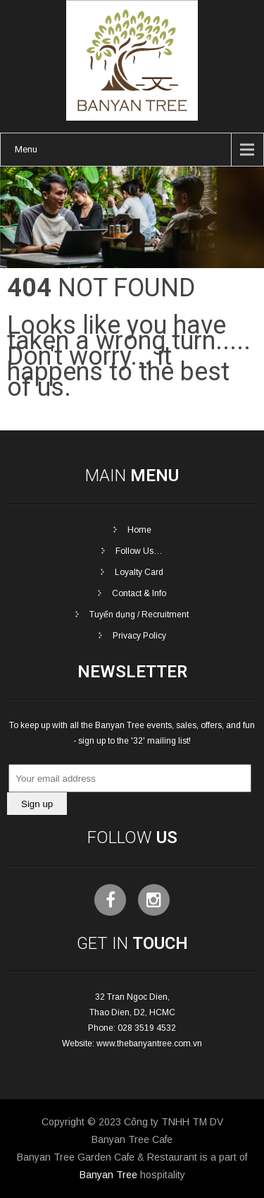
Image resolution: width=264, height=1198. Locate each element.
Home (139, 530)
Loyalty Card (139, 572)
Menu (26, 149)
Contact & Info (139, 593)
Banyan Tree (108, 1174)
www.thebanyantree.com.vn (149, 1043)
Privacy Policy (139, 636)
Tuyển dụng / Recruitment (139, 614)
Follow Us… (139, 551)
